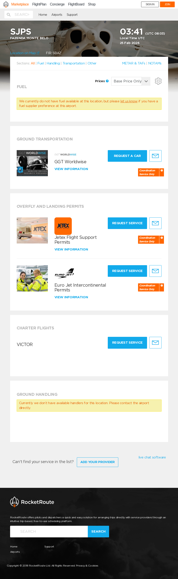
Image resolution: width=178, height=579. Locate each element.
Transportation (74, 63)
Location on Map (25, 53)
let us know (128, 101)
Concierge (57, 4)
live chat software (152, 457)
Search (98, 531)
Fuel (40, 63)
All (33, 63)
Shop (91, 4)
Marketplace (20, 4)
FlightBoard (76, 4)
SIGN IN (150, 4)
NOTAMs (155, 63)
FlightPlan (39, 4)
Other (92, 63)
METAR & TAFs (133, 63)
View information (71, 169)
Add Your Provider (97, 462)
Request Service (127, 223)
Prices (102, 81)
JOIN (167, 4)
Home (42, 14)
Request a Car (127, 156)
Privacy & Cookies (87, 565)
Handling (53, 63)
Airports (56, 14)
